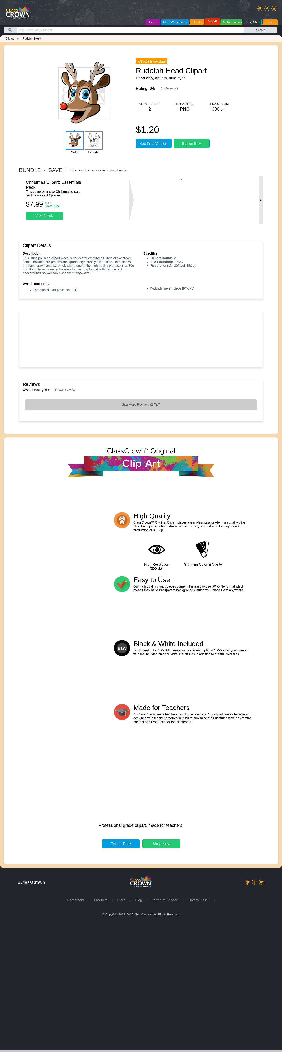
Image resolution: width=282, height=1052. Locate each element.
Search (260, 30)
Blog (141, 1030)
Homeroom (78, 1030)
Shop (161, 974)
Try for (121, 974)
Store (123, 1030)
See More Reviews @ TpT (141, 404)
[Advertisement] (130, 338)
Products (103, 1030)
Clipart (9, 38)
